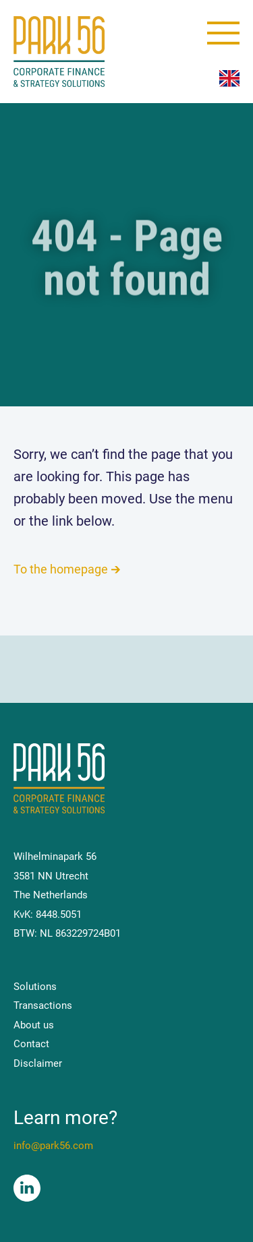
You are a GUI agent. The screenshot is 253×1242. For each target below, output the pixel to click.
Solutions (35, 987)
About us (33, 1025)
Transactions (42, 1005)
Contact (31, 1044)
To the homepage (60, 569)
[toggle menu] (223, 33)
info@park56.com (53, 1146)
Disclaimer (37, 1063)
